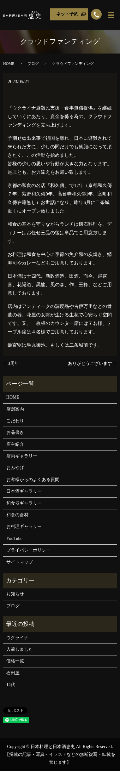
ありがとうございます (90, 363)
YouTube (14, 538)
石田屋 (13, 673)
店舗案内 (15, 409)
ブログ (33, 63)
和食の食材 (17, 515)
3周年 (13, 363)
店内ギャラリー (21, 456)
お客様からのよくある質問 (32, 479)
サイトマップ (19, 562)
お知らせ (15, 594)
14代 (10, 684)
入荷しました (19, 649)
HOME (8, 63)
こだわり (15, 420)
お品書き (15, 432)
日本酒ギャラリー (24, 491)
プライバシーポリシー (28, 550)
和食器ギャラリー (24, 503)
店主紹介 (15, 444)
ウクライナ (17, 637)
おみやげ (15, 467)
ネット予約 (67, 14)
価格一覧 (15, 661)
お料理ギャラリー (24, 526)
